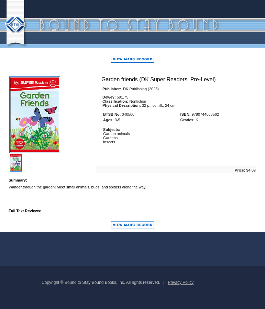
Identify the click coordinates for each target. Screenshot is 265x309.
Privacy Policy (181, 282)
